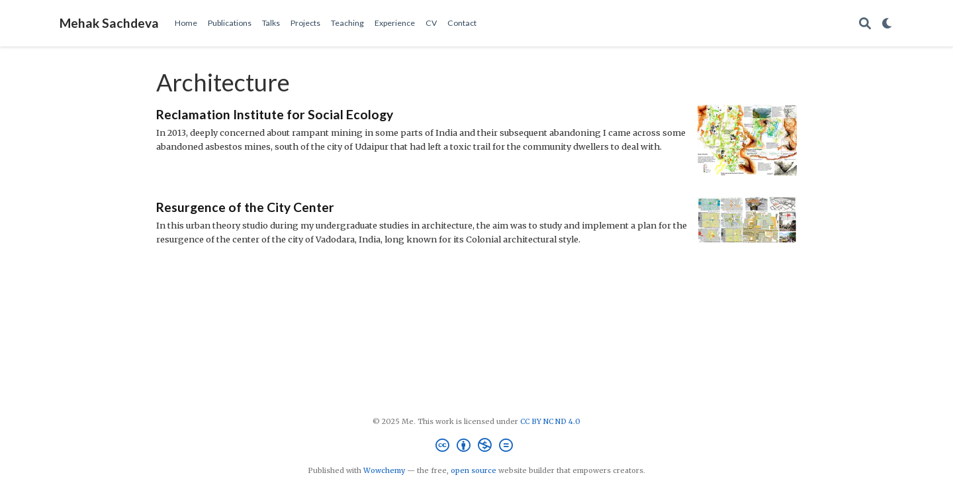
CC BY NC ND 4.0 (550, 421)
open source (473, 470)
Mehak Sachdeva (109, 22)
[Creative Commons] (476, 447)
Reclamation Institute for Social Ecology (274, 114)
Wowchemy (384, 470)
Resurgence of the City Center (245, 207)
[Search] (865, 23)
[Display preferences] (887, 23)
